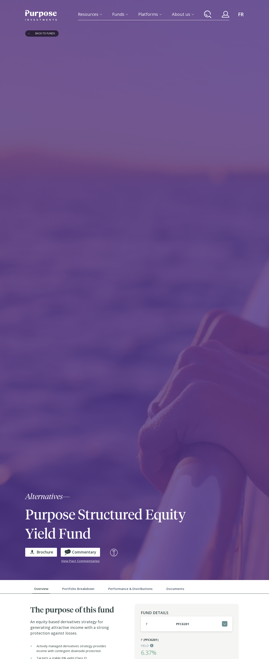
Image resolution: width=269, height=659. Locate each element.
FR (241, 14)
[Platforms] (150, 14)
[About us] (183, 14)
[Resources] (90, 14)
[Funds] (120, 14)
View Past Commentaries (80, 561)
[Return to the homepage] (41, 15)
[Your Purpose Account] (225, 14)
